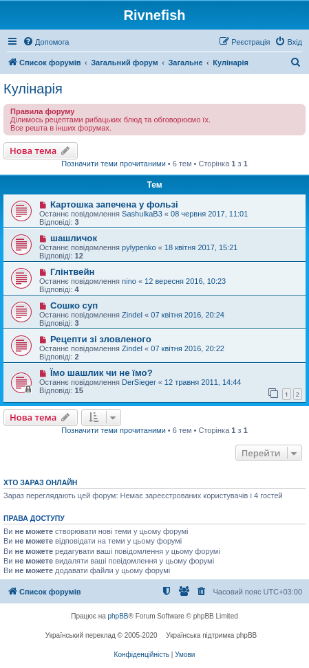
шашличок (73, 238)
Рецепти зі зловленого (100, 339)
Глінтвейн (72, 272)
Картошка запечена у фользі (114, 204)
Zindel (132, 315)
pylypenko (139, 247)
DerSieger (139, 382)
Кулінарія (33, 88)
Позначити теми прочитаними (113, 163)
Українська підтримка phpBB (211, 635)
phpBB (118, 616)
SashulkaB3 (142, 214)
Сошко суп (74, 305)
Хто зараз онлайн (40, 482)
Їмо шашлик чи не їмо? (101, 373)
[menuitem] (46, 42)
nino (129, 281)
